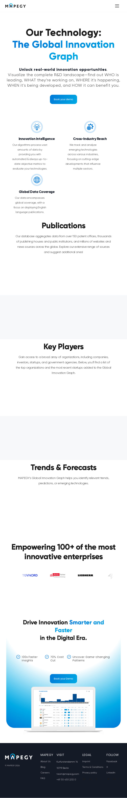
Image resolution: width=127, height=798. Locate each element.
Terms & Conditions (92, 767)
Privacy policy (89, 773)
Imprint (86, 761)
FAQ (43, 778)
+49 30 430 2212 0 (66, 780)
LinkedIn (110, 773)
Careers (45, 773)
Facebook (111, 761)
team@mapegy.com (68, 774)
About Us (45, 761)
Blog (43, 767)
